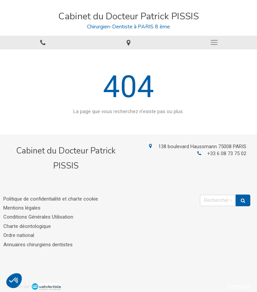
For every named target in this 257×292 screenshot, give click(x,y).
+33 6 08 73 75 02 (226, 154)
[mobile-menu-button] (214, 42)
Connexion (238, 286)
